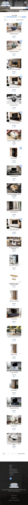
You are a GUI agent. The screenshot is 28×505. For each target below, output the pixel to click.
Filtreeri (23, 16)
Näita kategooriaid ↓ (23, 11)
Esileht (10, 465)
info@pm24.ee (14, 497)
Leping (10, 468)
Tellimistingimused (13, 470)
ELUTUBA (14, 15)
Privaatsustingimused (14, 472)
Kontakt (11, 475)
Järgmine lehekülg (19, 19)
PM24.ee (5, 4)
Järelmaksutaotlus (13, 469)
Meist (10, 466)
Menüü (25, 2)
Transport (11, 473)
